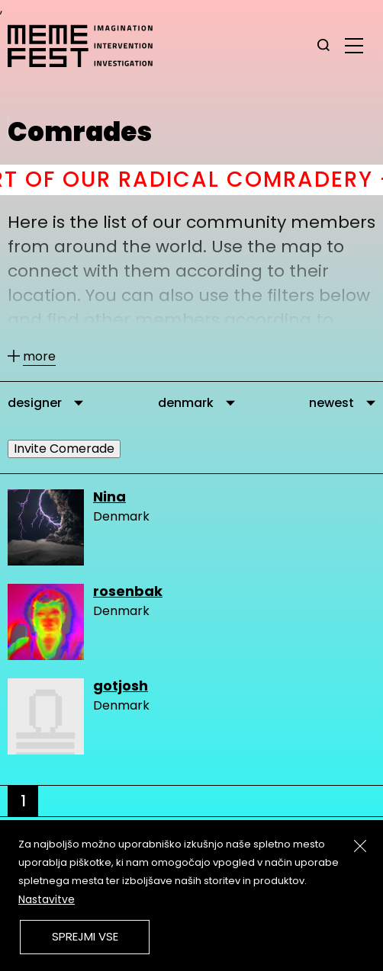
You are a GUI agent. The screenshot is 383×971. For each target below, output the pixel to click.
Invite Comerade (64, 448)
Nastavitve (46, 899)
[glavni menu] (354, 45)
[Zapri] (360, 846)
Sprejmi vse (85, 936)
